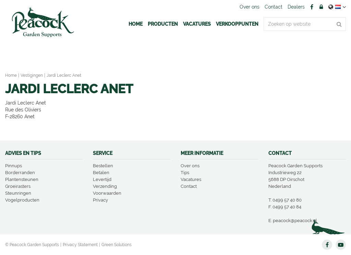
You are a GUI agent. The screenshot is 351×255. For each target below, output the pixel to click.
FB (311, 6)
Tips (185, 172)
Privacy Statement (80, 244)
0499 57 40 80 (287, 200)
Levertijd (102, 179)
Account (321, 6)
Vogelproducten (22, 200)
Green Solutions (116, 244)
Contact (189, 186)
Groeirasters (18, 186)
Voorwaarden (107, 193)
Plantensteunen (21, 179)
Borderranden (20, 172)
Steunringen (18, 193)
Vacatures (191, 179)
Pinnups (13, 165)
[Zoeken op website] (305, 24)
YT (341, 245)
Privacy (100, 200)
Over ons (190, 165)
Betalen (101, 172)
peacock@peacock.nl (295, 220)
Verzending (105, 186)
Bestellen (103, 165)
